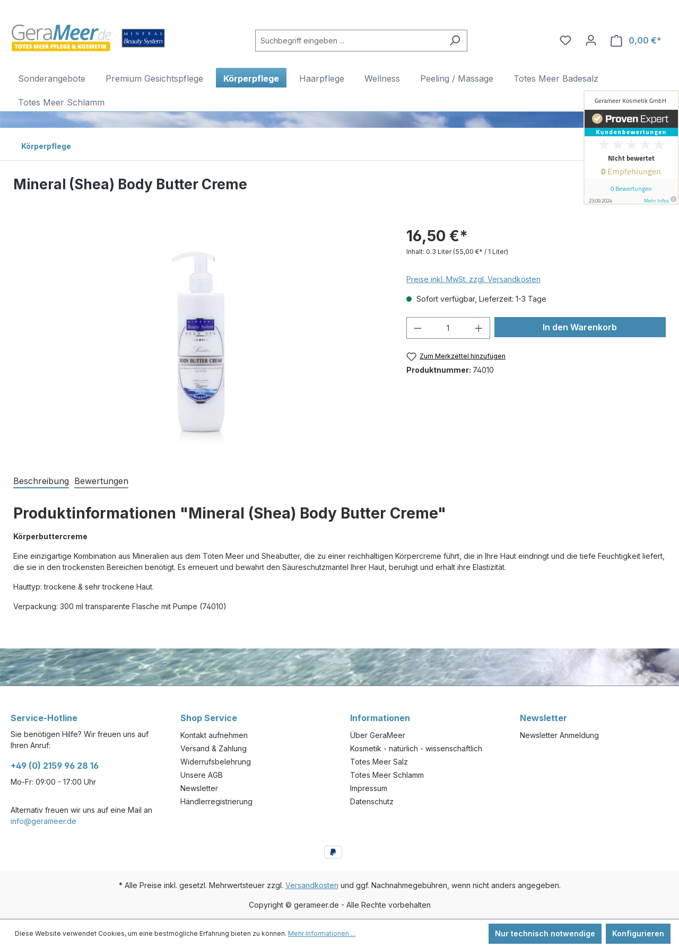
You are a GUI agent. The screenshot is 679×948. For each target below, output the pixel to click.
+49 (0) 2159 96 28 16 (55, 765)
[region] (199, 339)
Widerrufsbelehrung (215, 761)
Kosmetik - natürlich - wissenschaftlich (416, 748)
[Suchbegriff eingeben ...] (349, 40)
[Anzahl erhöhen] (479, 328)
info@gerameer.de (43, 821)
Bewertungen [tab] (101, 481)
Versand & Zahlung (213, 748)
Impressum (368, 788)
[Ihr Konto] (591, 40)
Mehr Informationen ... (321, 933)
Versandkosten (311, 885)
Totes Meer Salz (379, 761)
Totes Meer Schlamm (387, 774)
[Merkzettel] (565, 40)
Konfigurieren (638, 933)
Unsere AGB (201, 774)
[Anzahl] (448, 328)
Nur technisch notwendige (545, 933)
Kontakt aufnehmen (214, 735)
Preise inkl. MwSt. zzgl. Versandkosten (473, 279)
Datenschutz (372, 801)
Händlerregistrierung (216, 801)
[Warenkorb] (636, 40)
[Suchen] (454, 40)
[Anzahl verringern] (417, 328)
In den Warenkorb (580, 327)
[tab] (41, 480)
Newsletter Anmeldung (559, 735)
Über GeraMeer (377, 735)
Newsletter (199, 788)
